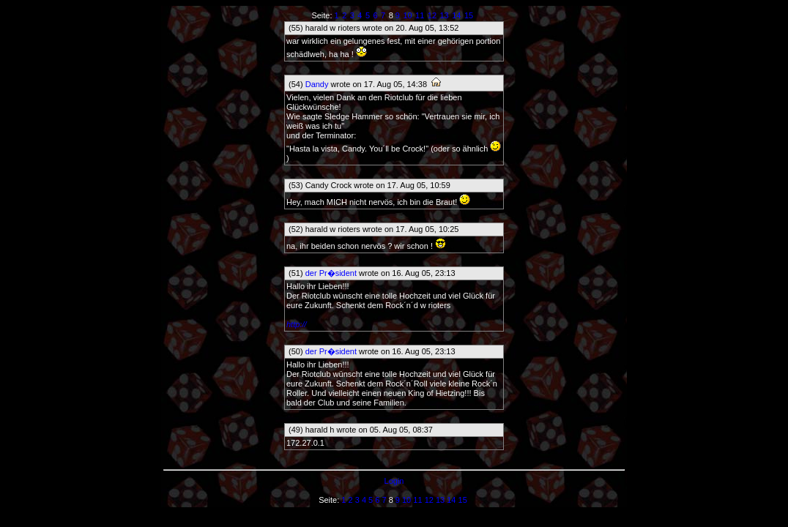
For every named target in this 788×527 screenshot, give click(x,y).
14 (456, 15)
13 (444, 15)
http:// (296, 324)
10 (407, 15)
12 (432, 15)
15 (468, 15)
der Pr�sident (331, 273)
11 (419, 15)
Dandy (317, 84)
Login (394, 480)
